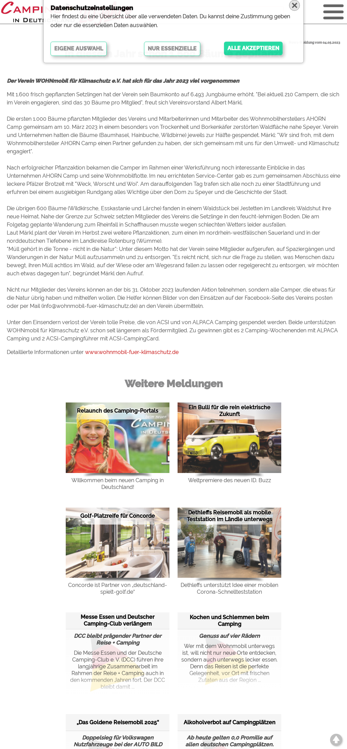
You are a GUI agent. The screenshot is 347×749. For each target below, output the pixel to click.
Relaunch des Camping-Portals (117, 411)
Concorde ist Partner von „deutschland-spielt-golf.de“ (117, 588)
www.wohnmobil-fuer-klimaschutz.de (132, 352)
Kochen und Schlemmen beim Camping (229, 620)
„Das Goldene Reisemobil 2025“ (118, 722)
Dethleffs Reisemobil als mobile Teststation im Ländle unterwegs (229, 516)
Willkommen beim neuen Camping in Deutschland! (118, 483)
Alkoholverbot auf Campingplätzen (229, 722)
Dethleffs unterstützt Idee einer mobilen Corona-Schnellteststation (229, 588)
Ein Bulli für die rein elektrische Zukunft (229, 410)
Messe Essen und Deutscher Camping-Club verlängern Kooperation (118, 620)
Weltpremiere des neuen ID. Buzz (229, 480)
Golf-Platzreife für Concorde (117, 516)
